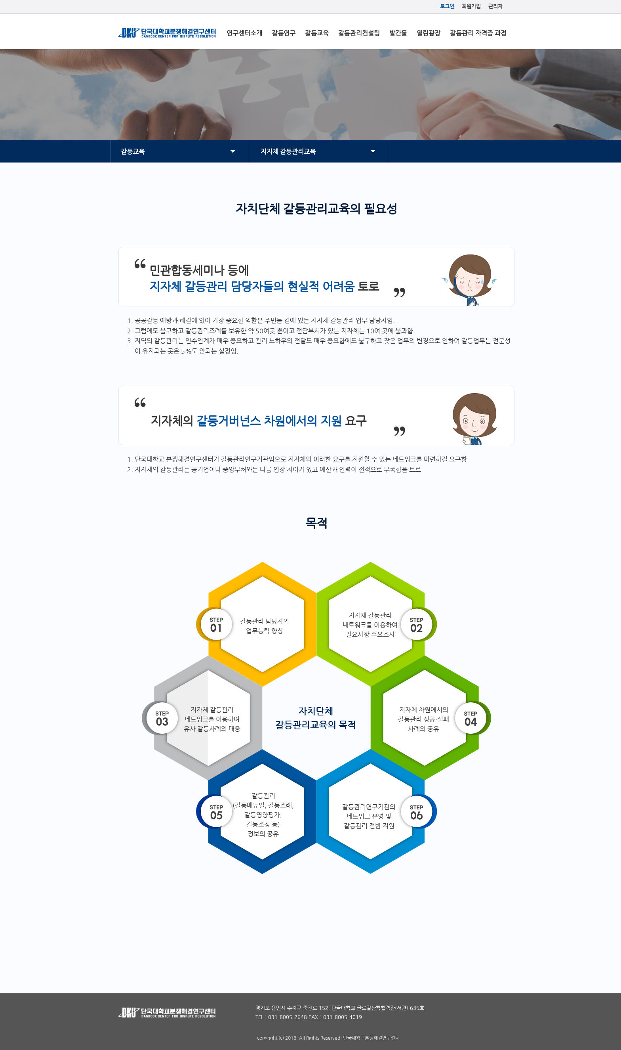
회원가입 (471, 6)
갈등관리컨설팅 (359, 33)
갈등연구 (283, 33)
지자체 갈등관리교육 (288, 151)
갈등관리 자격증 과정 (478, 33)
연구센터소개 (244, 33)
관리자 (495, 6)
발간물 (398, 33)
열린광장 (428, 33)
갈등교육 (317, 33)
